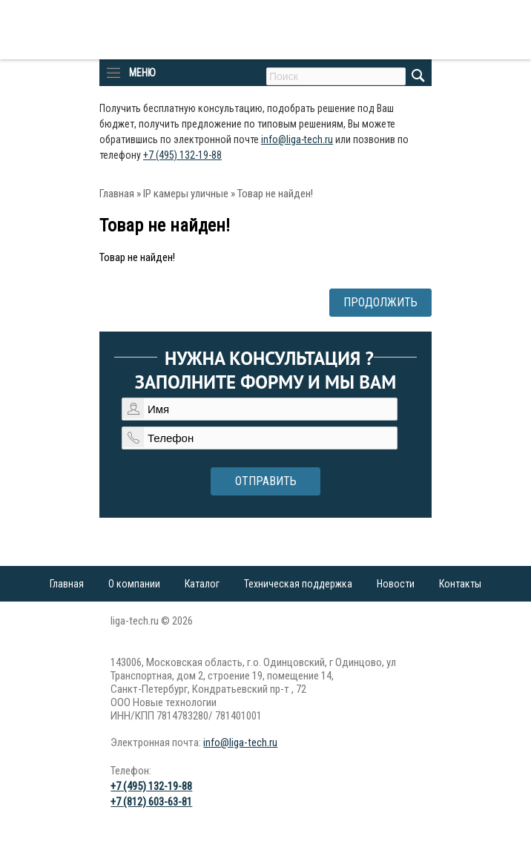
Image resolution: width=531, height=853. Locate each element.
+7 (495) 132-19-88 (182, 155)
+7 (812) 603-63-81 (151, 801)
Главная (116, 193)
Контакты (460, 584)
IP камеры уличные (185, 193)
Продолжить (380, 302)
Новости (396, 584)
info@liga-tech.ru (297, 139)
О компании (134, 584)
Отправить (266, 481)
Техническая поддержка (298, 584)
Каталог (202, 584)
